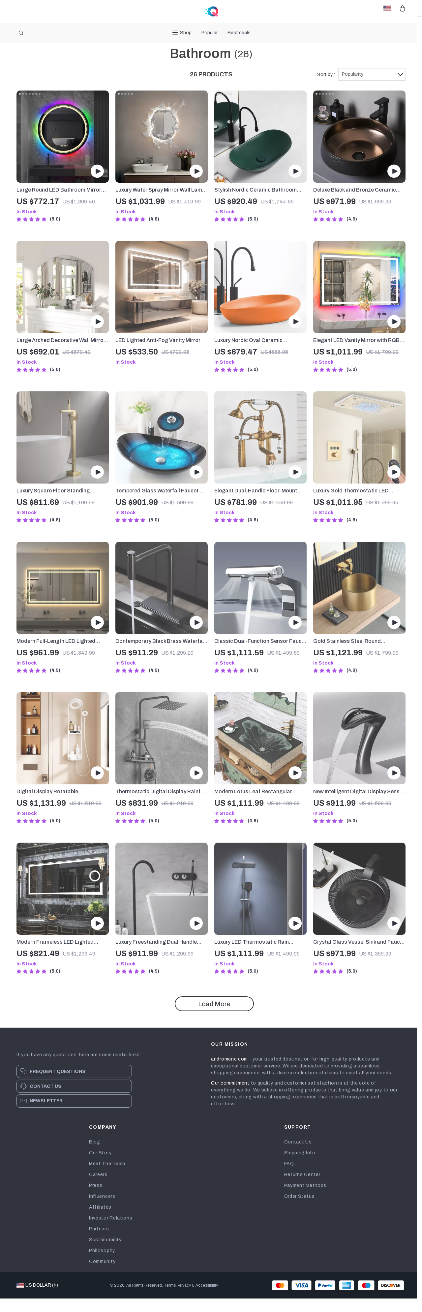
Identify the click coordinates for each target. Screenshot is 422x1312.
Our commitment (230, 1096)
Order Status (299, 1209)
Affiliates (100, 1220)
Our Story (100, 1166)
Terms (170, 1299)
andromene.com (229, 1072)
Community (102, 1275)
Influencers (102, 1209)
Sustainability (105, 1253)
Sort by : (326, 88)
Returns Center (302, 1188)
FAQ (289, 1177)
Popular (209, 32)
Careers (98, 1188)
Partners (99, 1242)
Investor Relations (111, 1231)
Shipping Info (300, 1166)
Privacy (184, 1299)
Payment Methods (305, 1198)
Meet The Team (107, 1177)
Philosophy (102, 1264)
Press (96, 1198)
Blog (94, 1155)
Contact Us (298, 1155)
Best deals (239, 32)
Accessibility (207, 1299)
